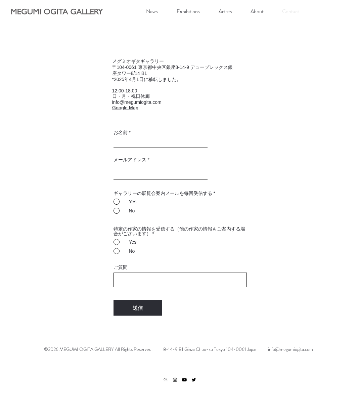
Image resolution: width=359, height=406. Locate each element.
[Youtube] (184, 379)
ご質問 (121, 267)
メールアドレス (130, 159)
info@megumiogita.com (137, 102)
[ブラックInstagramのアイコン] (175, 379)
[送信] (138, 308)
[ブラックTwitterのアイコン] (193, 379)
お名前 (121, 132)
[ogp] (165, 379)
